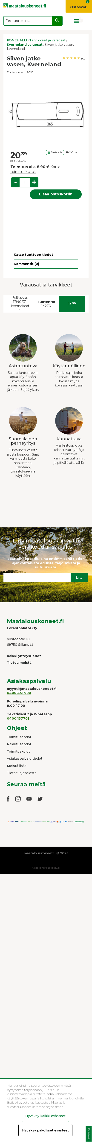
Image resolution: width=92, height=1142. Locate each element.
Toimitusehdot (19, 737)
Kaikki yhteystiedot (24, 656)
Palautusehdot (19, 744)
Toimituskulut (18, 751)
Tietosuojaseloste (22, 773)
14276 (45, 304)
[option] (46, 112)
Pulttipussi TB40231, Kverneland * (20, 303)
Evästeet (88, 1133)
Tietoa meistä (19, 663)
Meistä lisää (16, 766)
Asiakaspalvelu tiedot (24, 758)
